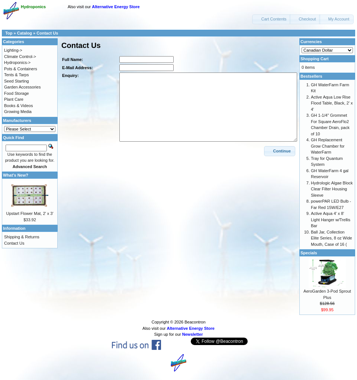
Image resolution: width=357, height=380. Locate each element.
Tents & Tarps (16, 75)
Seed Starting (16, 81)
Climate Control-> (20, 56)
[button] (271, 19)
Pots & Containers (20, 69)
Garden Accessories (22, 87)
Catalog (24, 33)
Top (8, 33)
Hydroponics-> (17, 62)
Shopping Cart (314, 59)
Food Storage (16, 93)
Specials (308, 253)
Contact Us (47, 33)
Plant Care (13, 99)
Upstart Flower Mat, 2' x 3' (29, 213)
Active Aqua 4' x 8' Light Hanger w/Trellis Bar (330, 219)
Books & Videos (18, 105)
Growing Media (18, 111)
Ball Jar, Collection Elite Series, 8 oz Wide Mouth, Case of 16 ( (331, 238)
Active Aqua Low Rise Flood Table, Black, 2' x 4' (332, 103)
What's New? (15, 175)
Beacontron (194, 322)
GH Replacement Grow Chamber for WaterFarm (327, 146)
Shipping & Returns (21, 237)
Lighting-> (13, 50)
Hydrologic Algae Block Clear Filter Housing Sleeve (332, 189)
